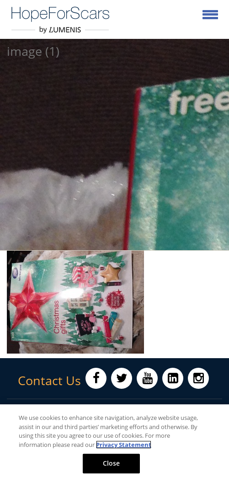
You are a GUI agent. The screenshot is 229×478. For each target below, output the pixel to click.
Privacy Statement (123, 444)
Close (111, 463)
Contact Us (49, 380)
